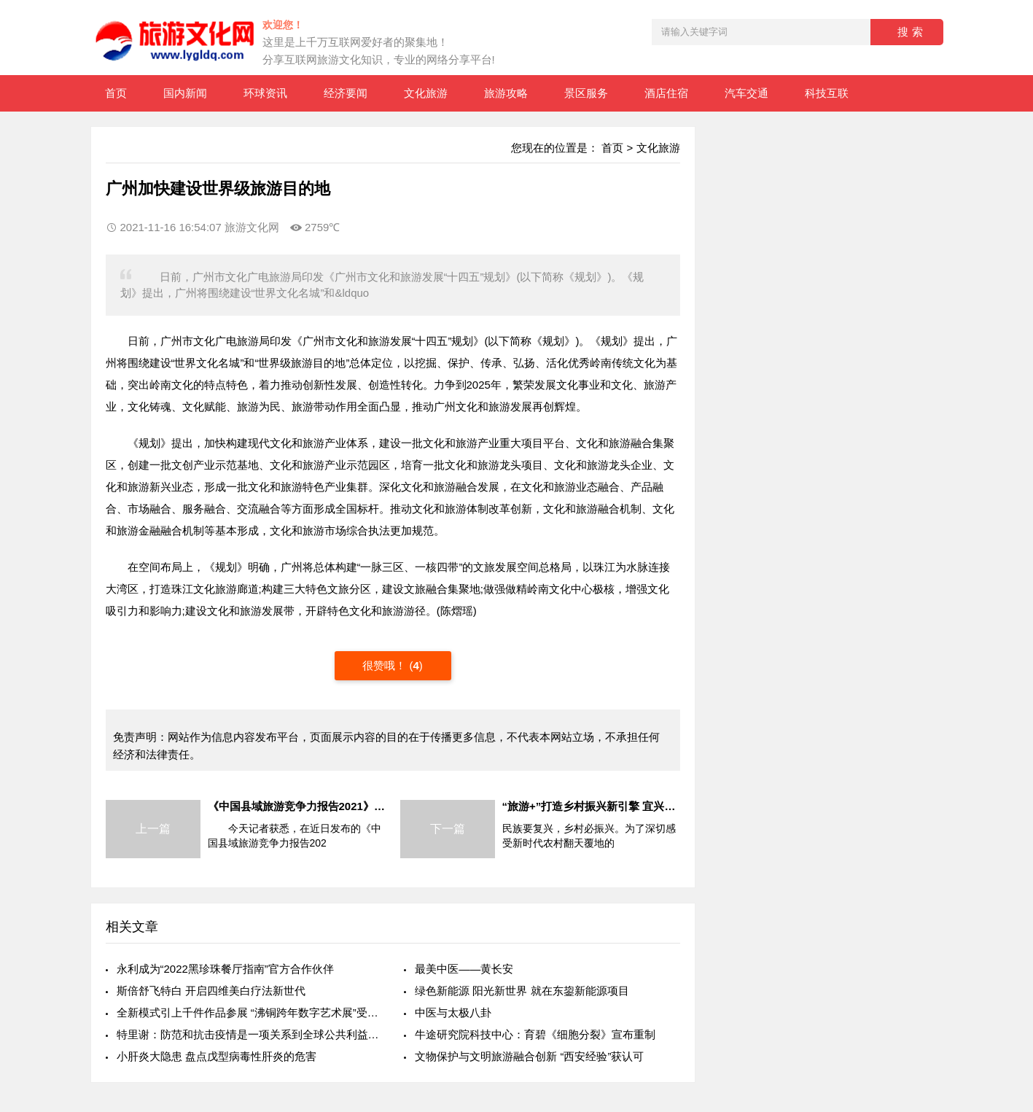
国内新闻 (185, 93)
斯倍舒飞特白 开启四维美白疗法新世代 (211, 990)
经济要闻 (345, 93)
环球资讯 (265, 93)
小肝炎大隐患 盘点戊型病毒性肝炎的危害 (216, 1056)
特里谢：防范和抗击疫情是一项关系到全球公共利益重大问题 (249, 1034)
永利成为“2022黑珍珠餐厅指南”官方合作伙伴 (225, 969)
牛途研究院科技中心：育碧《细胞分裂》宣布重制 (535, 1034)
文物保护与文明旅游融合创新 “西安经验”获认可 (529, 1056)
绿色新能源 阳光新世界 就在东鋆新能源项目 (521, 990)
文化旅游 (426, 93)
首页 (116, 93)
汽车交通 (746, 93)
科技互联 (827, 93)
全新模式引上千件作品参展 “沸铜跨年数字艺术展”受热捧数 (249, 1012)
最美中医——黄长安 (464, 969)
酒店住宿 (666, 93)
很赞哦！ (385, 665)
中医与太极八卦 (453, 1012)
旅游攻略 (506, 93)
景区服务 (586, 93)
